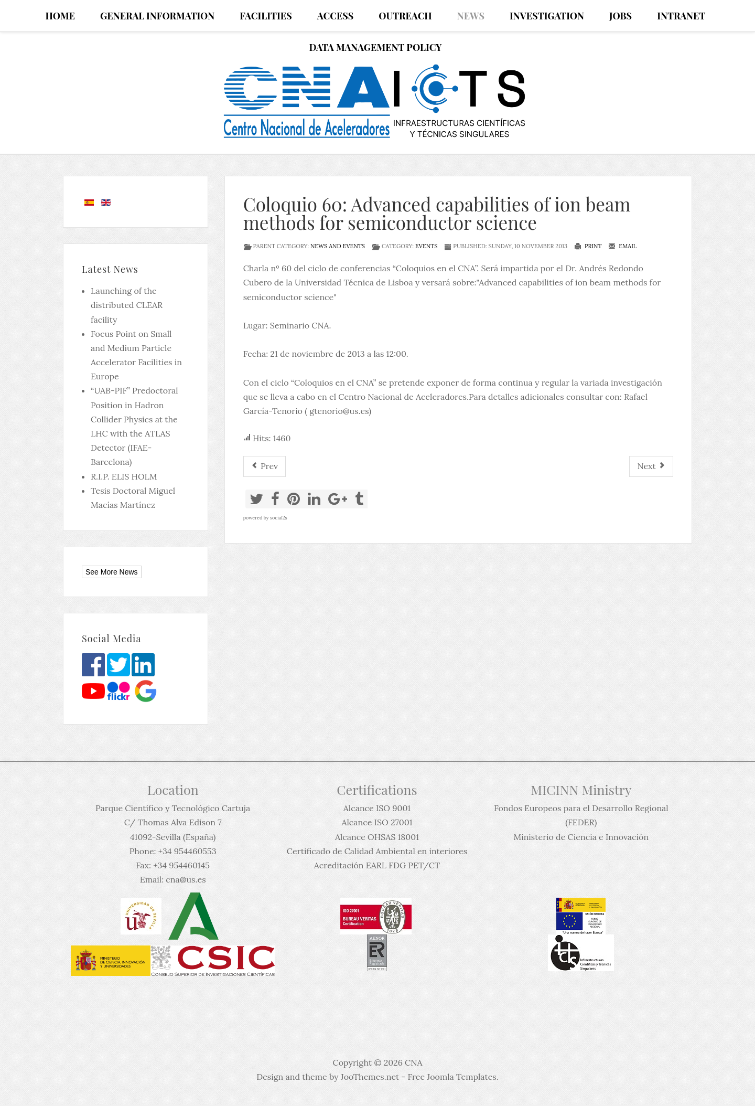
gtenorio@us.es (339, 411)
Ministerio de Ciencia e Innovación (581, 837)
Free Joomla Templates (451, 1076)
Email (622, 246)
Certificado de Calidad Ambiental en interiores (377, 851)
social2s (278, 517)
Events (426, 246)
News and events (337, 246)
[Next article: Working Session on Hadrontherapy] (651, 466)
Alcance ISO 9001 (377, 808)
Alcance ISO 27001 (376, 822)
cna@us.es (186, 879)
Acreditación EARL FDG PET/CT (377, 865)
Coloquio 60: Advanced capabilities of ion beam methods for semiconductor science (437, 213)
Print (588, 246)
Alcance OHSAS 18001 (377, 837)
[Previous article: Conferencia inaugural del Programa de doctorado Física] (264, 466)
